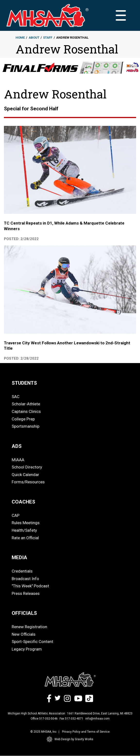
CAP (15, 515)
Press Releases (26, 593)
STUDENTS (24, 383)
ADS (17, 446)
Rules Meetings (26, 522)
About (34, 37)
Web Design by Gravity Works (70, 739)
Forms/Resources (28, 481)
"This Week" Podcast (30, 585)
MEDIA (19, 557)
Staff (47, 37)
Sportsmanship (25, 426)
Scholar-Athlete (26, 403)
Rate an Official (25, 537)
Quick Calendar (25, 474)
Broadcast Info (25, 578)
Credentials (22, 571)
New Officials (23, 634)
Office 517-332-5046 (44, 718)
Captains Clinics (26, 411)
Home (20, 37)
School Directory (27, 467)
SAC (15, 396)
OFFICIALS (24, 613)
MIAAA (18, 459)
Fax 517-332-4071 (71, 718)
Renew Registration (29, 626)
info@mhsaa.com (97, 718)
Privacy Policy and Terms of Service (86, 731)
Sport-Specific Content (32, 641)
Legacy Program (27, 649)
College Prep (23, 419)
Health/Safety (24, 530)
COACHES (23, 502)
